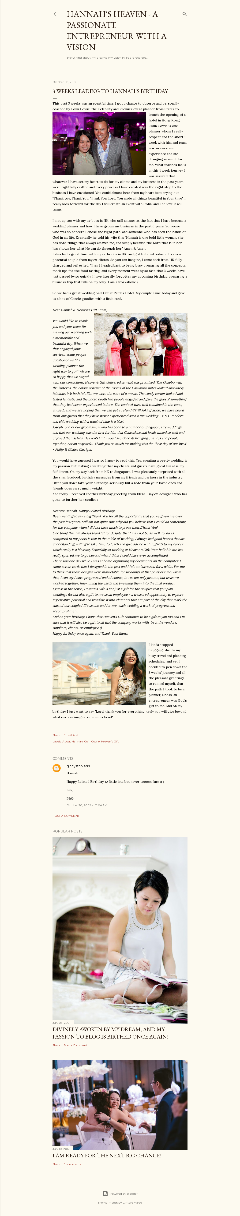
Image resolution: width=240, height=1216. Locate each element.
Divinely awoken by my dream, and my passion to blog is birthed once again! (110, 1033)
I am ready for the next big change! (106, 1155)
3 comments (72, 1164)
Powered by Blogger (120, 1194)
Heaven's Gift (110, 741)
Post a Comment (65, 815)
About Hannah (72, 741)
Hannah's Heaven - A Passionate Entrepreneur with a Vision (117, 30)
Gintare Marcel (132, 1202)
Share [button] (56, 735)
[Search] (185, 13)
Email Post (71, 735)
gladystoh (75, 766)
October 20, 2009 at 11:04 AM (87, 805)
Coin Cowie (92, 741)
